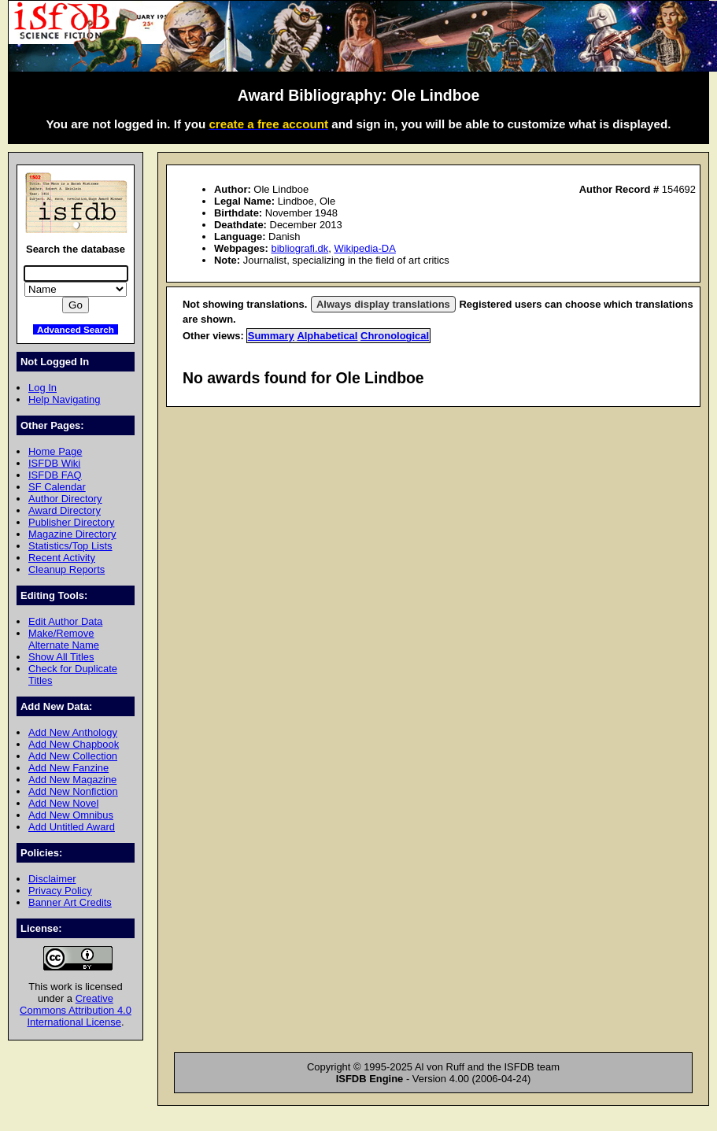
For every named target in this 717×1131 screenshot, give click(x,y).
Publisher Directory (71, 522)
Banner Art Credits (70, 902)
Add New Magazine (72, 779)
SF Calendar (57, 487)
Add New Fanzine (68, 768)
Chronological (394, 336)
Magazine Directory (72, 534)
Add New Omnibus (70, 815)
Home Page (55, 451)
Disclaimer (52, 879)
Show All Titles (61, 657)
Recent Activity (61, 558)
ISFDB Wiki (54, 463)
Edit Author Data (65, 621)
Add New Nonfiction (73, 791)
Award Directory (64, 510)
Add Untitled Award (71, 827)
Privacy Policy (60, 890)
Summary (271, 336)
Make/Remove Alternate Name (63, 639)
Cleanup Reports (66, 569)
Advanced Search (75, 329)
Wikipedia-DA (364, 248)
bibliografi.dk (299, 248)
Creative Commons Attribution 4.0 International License (75, 1010)
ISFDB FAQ (55, 475)
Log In (42, 388)
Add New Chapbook (73, 744)
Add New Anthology (72, 732)
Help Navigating (64, 399)
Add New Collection (72, 756)
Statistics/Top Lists (70, 546)
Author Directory (65, 499)
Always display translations (383, 304)
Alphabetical (327, 336)
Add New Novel (63, 803)
